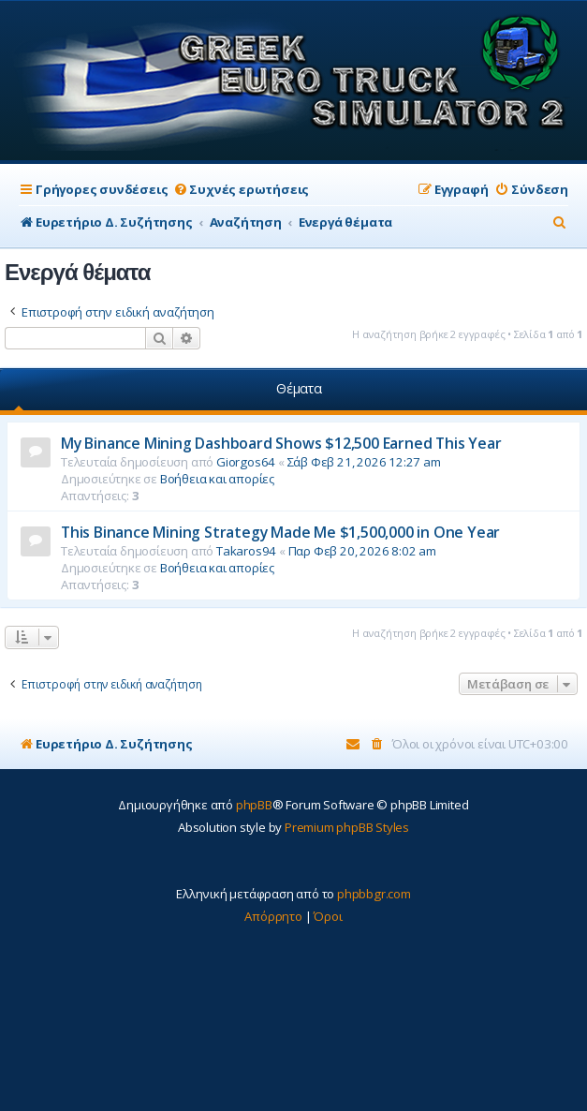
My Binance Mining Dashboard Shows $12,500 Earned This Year (281, 443)
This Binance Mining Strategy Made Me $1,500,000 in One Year (280, 532)
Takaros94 (246, 550)
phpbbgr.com (374, 893)
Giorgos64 (245, 461)
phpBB (254, 804)
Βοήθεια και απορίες (217, 478)
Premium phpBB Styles (347, 827)
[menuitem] (240, 189)
